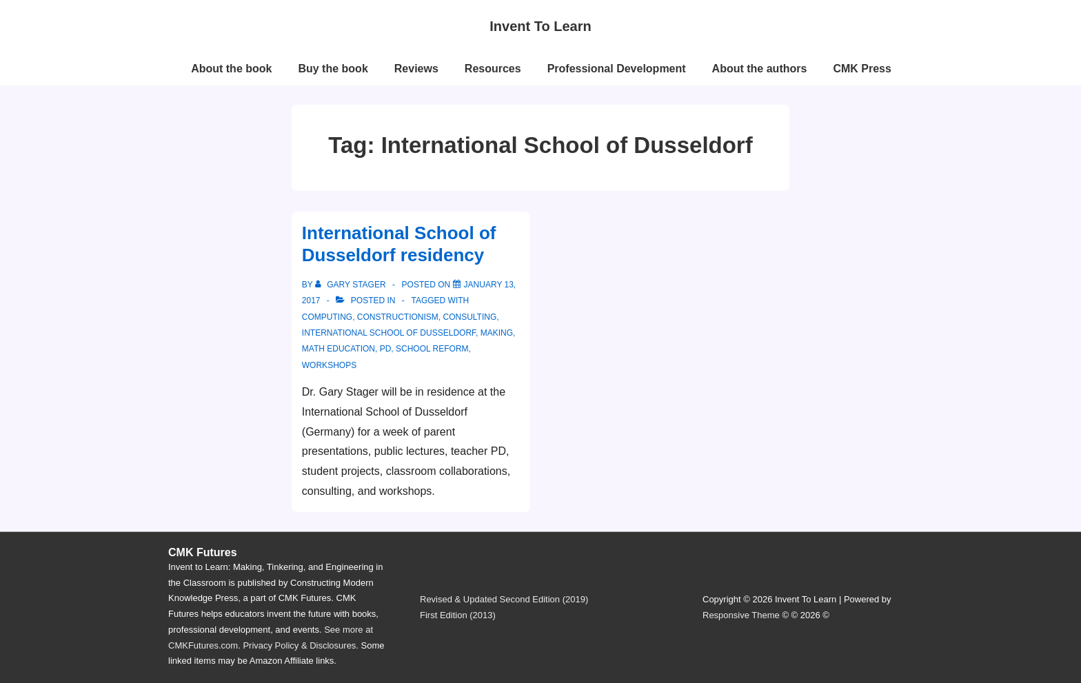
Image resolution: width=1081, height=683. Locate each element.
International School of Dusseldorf (389, 333)
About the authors (759, 68)
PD (386, 349)
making (497, 333)
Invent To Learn (540, 26)
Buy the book (332, 68)
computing (327, 317)
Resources (493, 68)
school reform (432, 349)
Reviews (416, 68)
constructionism (397, 317)
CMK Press (862, 68)
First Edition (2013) (458, 615)
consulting (469, 317)
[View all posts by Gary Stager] (351, 284)
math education (338, 349)
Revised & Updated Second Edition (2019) (504, 599)
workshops (329, 365)
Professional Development (616, 68)
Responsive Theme (741, 615)
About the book (231, 68)
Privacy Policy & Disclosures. (300, 645)
